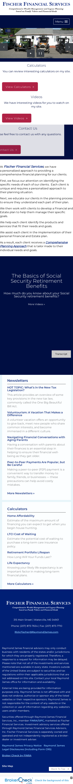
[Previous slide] (4, 47)
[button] (61, 22)
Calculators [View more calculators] (17, 512)
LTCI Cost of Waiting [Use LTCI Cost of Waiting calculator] (21, 536)
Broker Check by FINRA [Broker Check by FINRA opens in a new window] (16, 755)
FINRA (33, 720)
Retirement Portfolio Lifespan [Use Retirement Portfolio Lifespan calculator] (28, 555)
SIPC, (41, 720)
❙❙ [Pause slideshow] (40, 53)
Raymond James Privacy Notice (22, 745)
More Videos (36, 304)
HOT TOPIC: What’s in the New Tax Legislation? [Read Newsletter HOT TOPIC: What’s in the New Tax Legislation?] (31, 386)
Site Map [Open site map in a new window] (7, 766)
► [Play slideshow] (31, 53)
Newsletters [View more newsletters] (17, 378)
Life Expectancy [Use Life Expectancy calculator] (18, 565)
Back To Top (60, 769)
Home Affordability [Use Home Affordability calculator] (20, 518)
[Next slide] (69, 47)
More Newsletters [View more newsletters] (21, 490)
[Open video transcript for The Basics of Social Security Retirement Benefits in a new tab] (61, 354)
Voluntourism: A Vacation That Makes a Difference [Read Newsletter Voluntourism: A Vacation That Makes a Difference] (35, 411)
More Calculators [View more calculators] (20, 586)
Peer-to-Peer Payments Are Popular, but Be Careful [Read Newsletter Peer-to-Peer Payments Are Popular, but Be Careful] (36, 461)
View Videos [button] (15, 118)
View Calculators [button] (18, 87)
